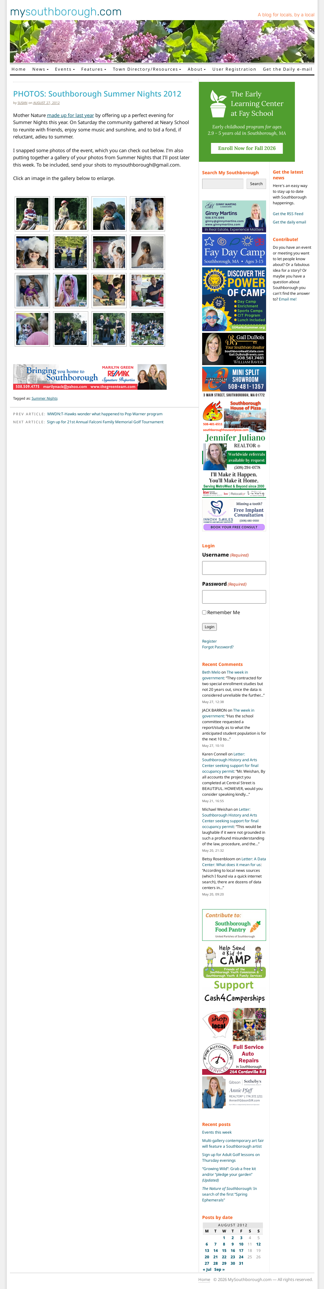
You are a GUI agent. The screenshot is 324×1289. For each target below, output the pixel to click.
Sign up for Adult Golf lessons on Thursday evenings (231, 1157)
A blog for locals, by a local (286, 15)
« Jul (207, 1269)
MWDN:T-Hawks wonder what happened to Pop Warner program (104, 414)
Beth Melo (211, 672)
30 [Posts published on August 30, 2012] (233, 1263)
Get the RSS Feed (288, 213)
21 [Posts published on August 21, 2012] (215, 1257)
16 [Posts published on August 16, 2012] (233, 1250)
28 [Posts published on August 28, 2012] (215, 1263)
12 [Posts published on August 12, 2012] (258, 1244)
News (38, 69)
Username (225, 555)
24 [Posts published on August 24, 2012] (241, 1257)
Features (92, 69)
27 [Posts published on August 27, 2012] (207, 1263)
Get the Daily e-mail (287, 69)
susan (23, 102)
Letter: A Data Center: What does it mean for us (234, 861)
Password (224, 584)
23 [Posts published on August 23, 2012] (233, 1257)
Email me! (287, 299)
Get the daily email (289, 222)
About (195, 69)
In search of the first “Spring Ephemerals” (229, 1194)
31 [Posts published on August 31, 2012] (241, 1263)
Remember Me (223, 612)
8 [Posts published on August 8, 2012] (224, 1244)
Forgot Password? (217, 647)
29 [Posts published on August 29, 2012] (224, 1263)
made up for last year (70, 115)
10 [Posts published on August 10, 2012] (241, 1244)
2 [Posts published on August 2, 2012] (233, 1237)
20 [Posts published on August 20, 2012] (207, 1257)
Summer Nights (45, 398)
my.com (66, 11)
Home (19, 69)
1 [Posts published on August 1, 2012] (224, 1237)
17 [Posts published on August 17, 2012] (241, 1250)
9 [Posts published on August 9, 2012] (233, 1244)
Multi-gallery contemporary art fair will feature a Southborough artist (233, 1143)
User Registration (234, 69)
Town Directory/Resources (145, 69)
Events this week (217, 1132)
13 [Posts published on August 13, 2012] (207, 1250)
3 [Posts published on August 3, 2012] (241, 1237)
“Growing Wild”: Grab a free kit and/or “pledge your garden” (229, 1174)
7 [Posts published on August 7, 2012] (215, 1244)
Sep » (219, 1269)
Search (256, 183)
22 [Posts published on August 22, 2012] (224, 1257)
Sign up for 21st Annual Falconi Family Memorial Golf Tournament (105, 422)
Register (209, 641)
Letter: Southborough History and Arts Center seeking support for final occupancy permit (230, 762)
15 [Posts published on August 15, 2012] (224, 1250)
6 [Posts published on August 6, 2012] (207, 1244)
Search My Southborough (230, 172)
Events (63, 69)
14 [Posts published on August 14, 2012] (215, 1250)
